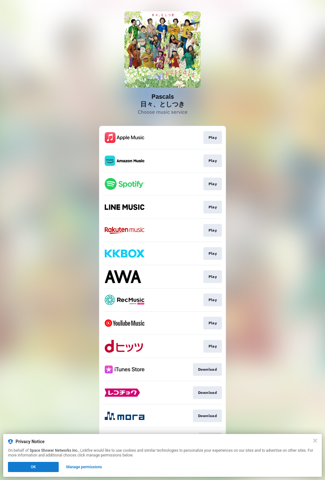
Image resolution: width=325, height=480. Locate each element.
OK (33, 467)
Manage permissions (84, 467)
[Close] (315, 441)
